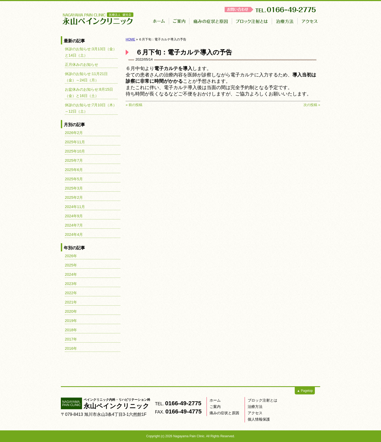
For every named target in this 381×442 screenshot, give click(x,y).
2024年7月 (74, 225)
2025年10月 (75, 151)
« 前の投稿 (134, 105)
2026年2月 (74, 133)
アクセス (255, 413)
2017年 (71, 339)
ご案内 (215, 406)
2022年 (71, 293)
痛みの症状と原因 (224, 413)
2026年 (71, 256)
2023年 (71, 284)
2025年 (71, 265)
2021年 (71, 302)
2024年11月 (75, 207)
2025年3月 (74, 188)
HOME (130, 39)
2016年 (71, 348)
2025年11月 (75, 142)
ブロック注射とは (262, 400)
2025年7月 (74, 160)
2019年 (71, 321)
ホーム (215, 400)
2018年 (71, 330)
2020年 (71, 311)
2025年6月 (74, 170)
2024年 (71, 274)
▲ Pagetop (305, 391)
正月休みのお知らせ (81, 64)
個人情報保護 (259, 419)
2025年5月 (74, 179)
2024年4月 (74, 234)
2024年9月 (74, 216)
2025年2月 (74, 197)
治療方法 (255, 406)
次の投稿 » (311, 105)
